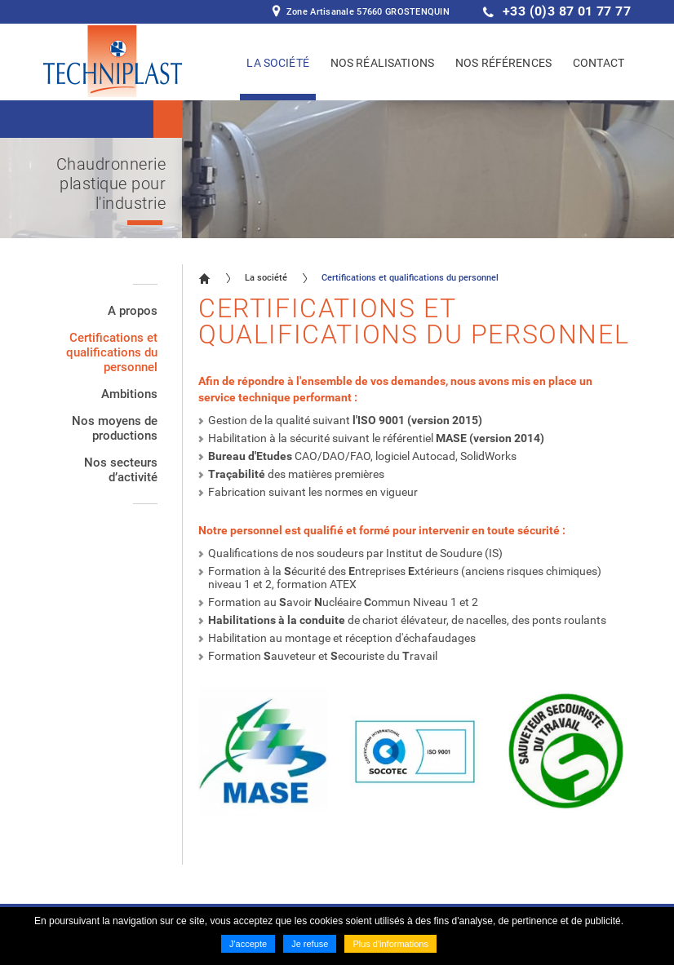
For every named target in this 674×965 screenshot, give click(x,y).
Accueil (204, 278)
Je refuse (309, 944)
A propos (132, 310)
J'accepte (248, 944)
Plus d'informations (390, 944)
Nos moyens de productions (114, 428)
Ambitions (129, 394)
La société (266, 277)
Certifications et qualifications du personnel (111, 352)
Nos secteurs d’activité (120, 470)
